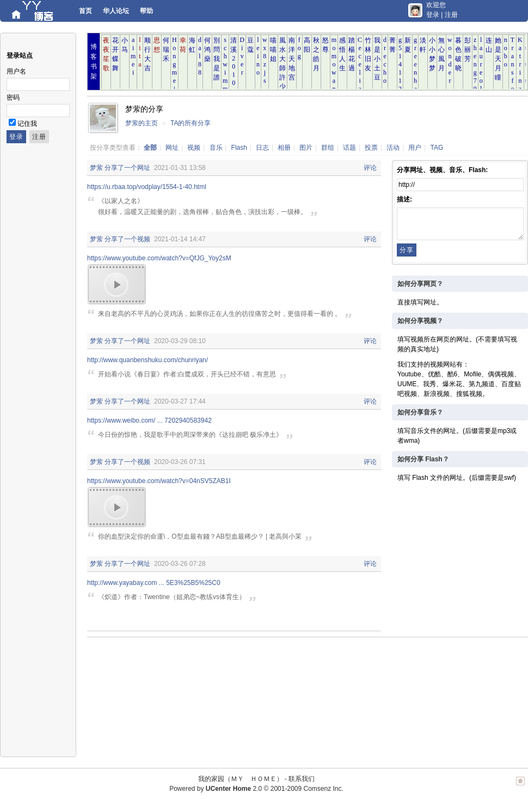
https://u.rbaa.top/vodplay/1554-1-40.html (146, 187)
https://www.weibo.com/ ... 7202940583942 (149, 420)
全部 (150, 147)
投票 (371, 147)
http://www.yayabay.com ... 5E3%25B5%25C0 (153, 583)
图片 (305, 147)
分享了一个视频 (127, 239)
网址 (172, 147)
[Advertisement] (145, 697)
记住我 (27, 123)
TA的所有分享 (190, 123)
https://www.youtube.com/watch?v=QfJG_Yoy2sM (159, 258)
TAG (437, 147)
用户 (414, 147)
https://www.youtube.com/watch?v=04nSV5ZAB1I (159, 481)
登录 (432, 15)
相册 (284, 147)
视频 (193, 147)
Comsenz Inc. (323, 788)
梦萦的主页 (141, 123)
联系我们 (301, 779)
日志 (262, 147)
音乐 (216, 147)
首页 (85, 11)
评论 (370, 168)
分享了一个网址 (127, 168)
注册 (451, 15)
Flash (239, 147)
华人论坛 (116, 11)
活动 (393, 147)
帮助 (146, 11)
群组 (327, 147)
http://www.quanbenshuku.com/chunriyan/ (147, 360)
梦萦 (96, 168)
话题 (349, 147)
